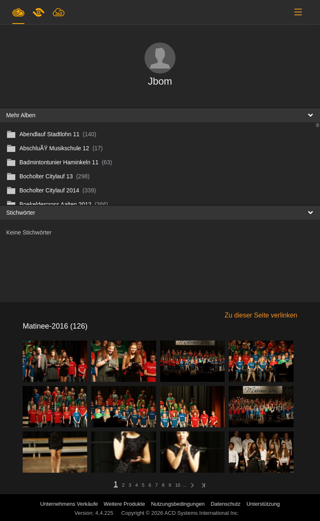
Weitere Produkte (124, 504)
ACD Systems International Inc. (201, 513)
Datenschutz (225, 504)
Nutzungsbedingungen (178, 504)
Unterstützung (263, 504)
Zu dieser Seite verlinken (261, 315)
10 (177, 485)
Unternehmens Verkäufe (70, 504)
